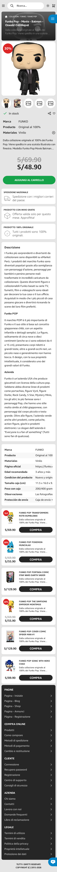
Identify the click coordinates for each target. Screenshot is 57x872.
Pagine (8, 689)
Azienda (9, 792)
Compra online (14, 724)
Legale (9, 827)
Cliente (9, 758)
